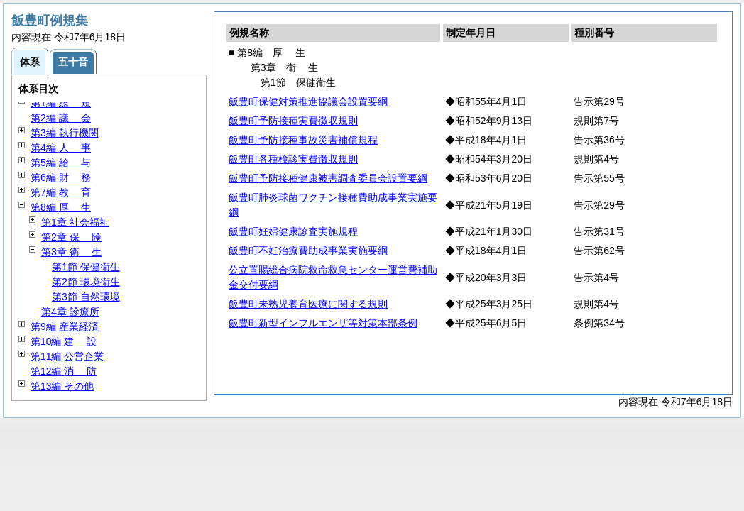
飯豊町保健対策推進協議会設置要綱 (308, 101)
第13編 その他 (62, 386)
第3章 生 (71, 252)
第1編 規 (61, 103)
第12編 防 (64, 371)
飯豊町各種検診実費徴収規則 (293, 159)
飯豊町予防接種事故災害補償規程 (303, 139)
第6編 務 (61, 177)
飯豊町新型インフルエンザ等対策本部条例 (323, 323)
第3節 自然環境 (86, 296)
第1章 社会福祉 (75, 222)
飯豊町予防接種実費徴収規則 (293, 120)
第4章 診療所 (70, 311)
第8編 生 (61, 207)
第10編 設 (64, 341)
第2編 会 (61, 117)
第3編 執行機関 (65, 132)
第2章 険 (71, 237)
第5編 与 (61, 162)
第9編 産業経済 (65, 326)
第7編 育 (61, 192)
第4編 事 (61, 147)
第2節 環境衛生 (86, 281)
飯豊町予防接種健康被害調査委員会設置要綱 (328, 178)
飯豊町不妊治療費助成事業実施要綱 (308, 250)
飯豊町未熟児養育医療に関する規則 (308, 303)
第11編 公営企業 (67, 356)
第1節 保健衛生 (86, 267)
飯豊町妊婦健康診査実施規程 (293, 231)
